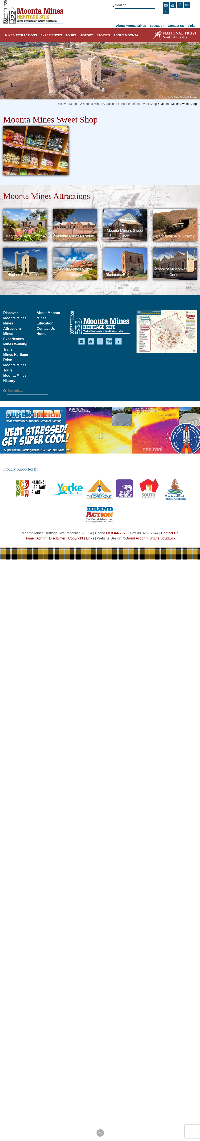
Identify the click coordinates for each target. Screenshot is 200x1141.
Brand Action (135, 538)
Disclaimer (57, 538)
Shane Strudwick (162, 538)
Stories (103, 35)
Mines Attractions (21, 35)
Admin (41, 538)
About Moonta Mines (131, 25)
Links (191, 25)
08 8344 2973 (116, 533)
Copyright (75, 538)
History (86, 35)
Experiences (51, 35)
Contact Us (176, 25)
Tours (71, 35)
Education (157, 25)
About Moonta (125, 35)
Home (41, 334)
